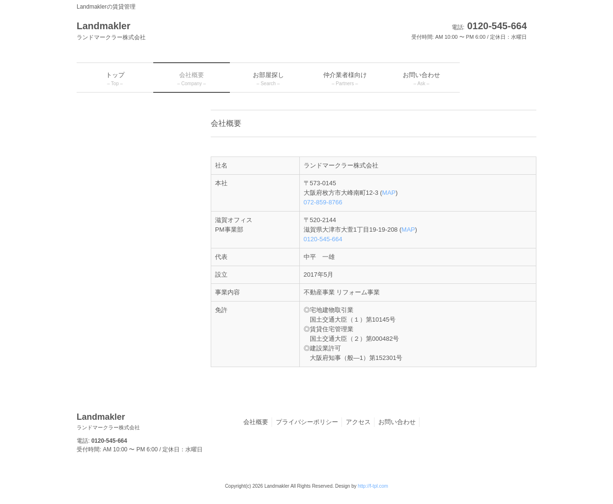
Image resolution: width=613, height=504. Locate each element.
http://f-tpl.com (373, 486)
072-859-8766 (323, 202)
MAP (389, 192)
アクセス (358, 422)
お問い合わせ (397, 422)
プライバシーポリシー (307, 422)
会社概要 (255, 422)
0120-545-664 (323, 239)
